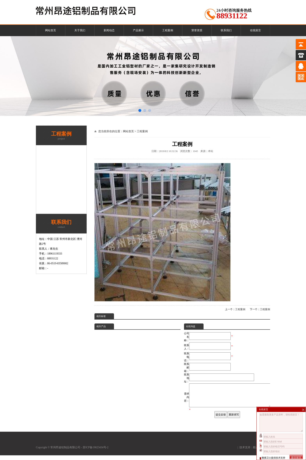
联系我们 (226, 30)
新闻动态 (109, 30)
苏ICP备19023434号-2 (96, 452)
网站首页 (50, 30)
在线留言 (255, 30)
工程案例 (167, 30)
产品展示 (138, 30)
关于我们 (79, 30)
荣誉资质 (196, 30)
